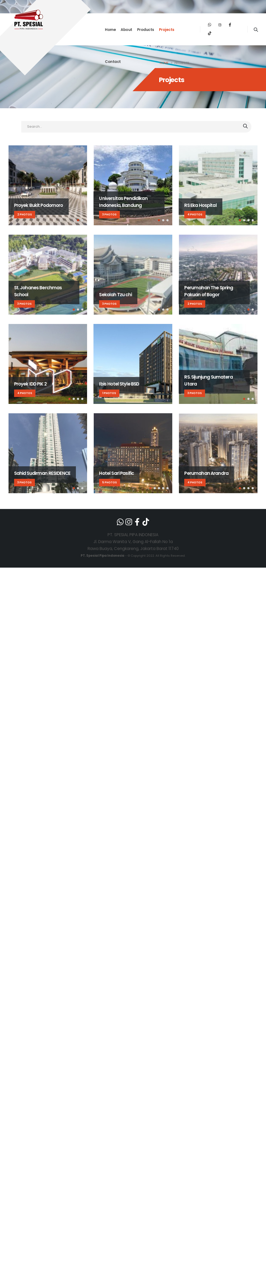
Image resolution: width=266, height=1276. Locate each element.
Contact (113, 61)
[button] (78, 220)
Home (110, 29)
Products (145, 29)
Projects (166, 29)
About (126, 29)
